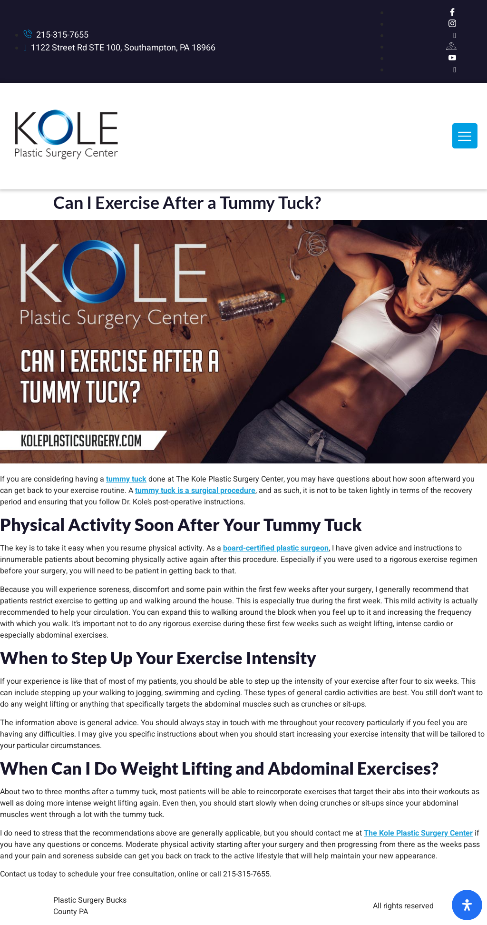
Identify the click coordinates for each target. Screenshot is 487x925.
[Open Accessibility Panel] (467, 905)
